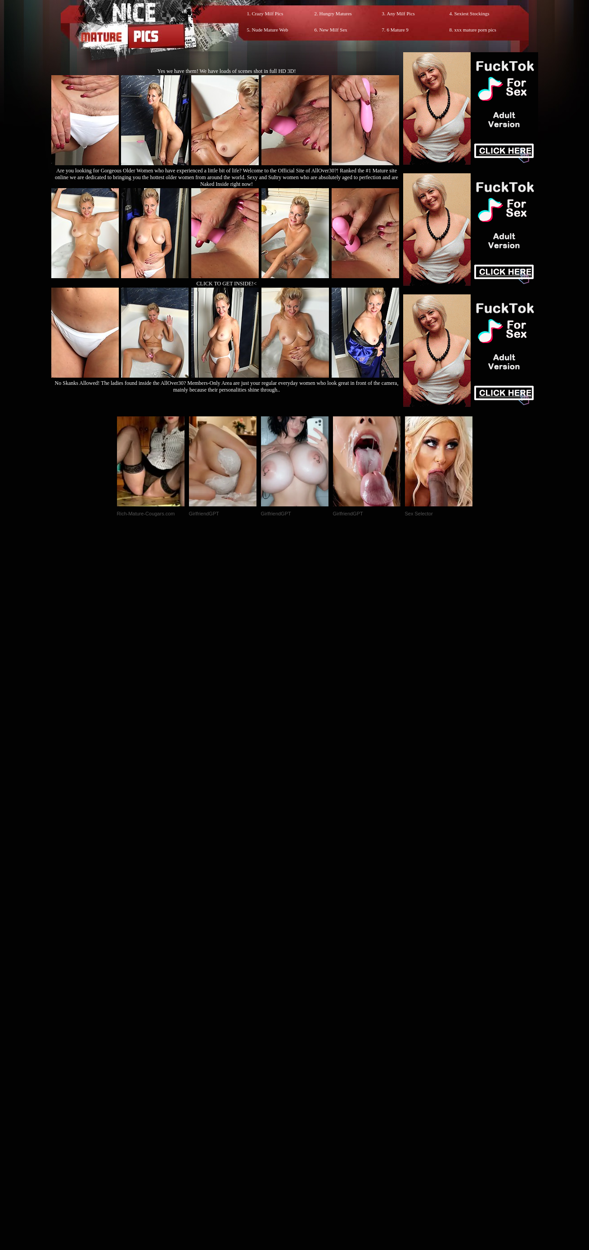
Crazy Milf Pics (267, 13)
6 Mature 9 (398, 29)
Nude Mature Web (270, 29)
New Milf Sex (333, 29)
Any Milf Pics (401, 13)
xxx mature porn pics (475, 29)
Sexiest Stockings (472, 13)
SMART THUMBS (310, 1061)
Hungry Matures (335, 13)
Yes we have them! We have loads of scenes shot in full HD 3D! (226, 71)
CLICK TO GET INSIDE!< (227, 283)
